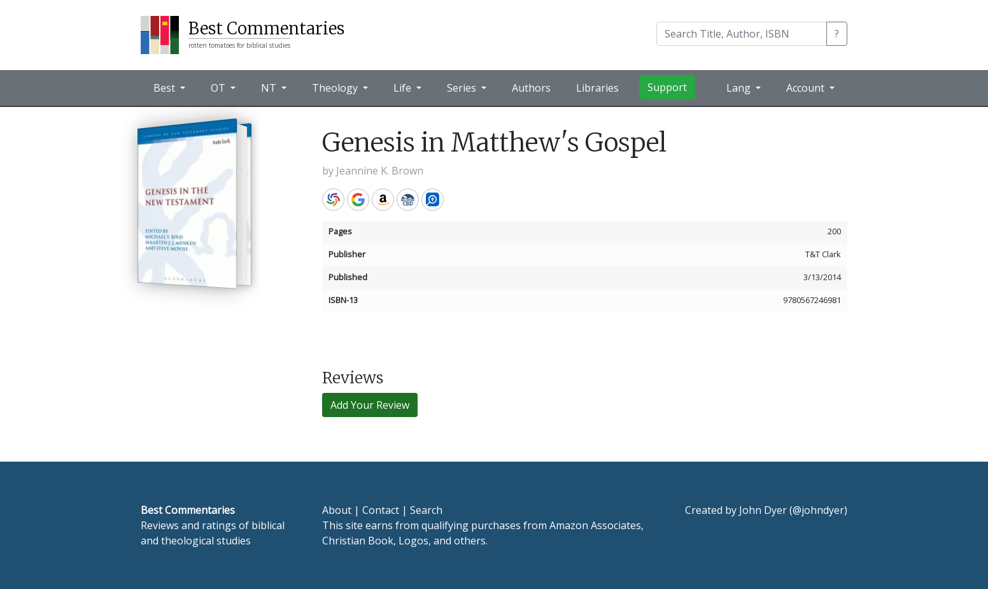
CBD (408, 199)
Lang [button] (739, 88)
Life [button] (403, 88)
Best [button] (165, 88)
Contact (380, 510)
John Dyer (763, 510)
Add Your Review (369, 405)
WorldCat (333, 199)
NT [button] (270, 88)
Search (426, 510)
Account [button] (806, 88)
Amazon (383, 199)
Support (667, 87)
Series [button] (463, 88)
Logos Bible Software (432, 199)
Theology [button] (336, 88)
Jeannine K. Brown (379, 171)
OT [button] (219, 88)
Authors (531, 88)
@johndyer (818, 510)
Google (358, 199)
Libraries (597, 88)
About (336, 510)
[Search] (741, 34)
